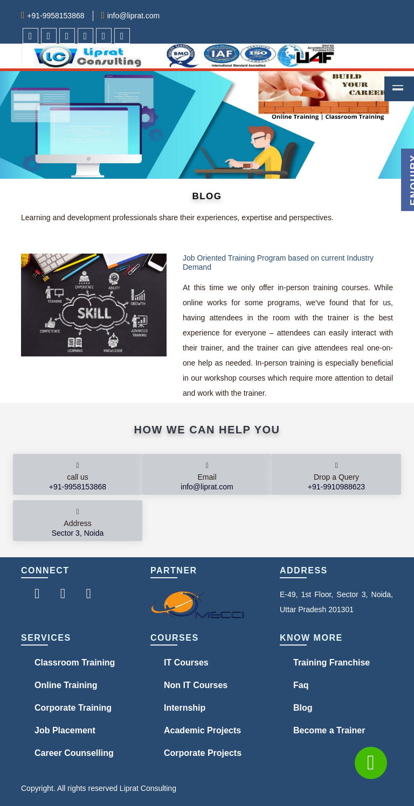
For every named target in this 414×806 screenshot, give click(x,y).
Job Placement (64, 730)
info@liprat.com (133, 15)
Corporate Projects (203, 753)
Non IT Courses (195, 685)
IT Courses (186, 662)
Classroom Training (74, 662)
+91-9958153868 (55, 15)
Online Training (65, 685)
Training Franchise (331, 662)
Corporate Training (73, 707)
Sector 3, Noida (78, 533)
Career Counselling (74, 753)
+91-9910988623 (336, 486)
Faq (300, 685)
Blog (303, 707)
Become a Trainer (329, 730)
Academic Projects (202, 730)
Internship (184, 707)
